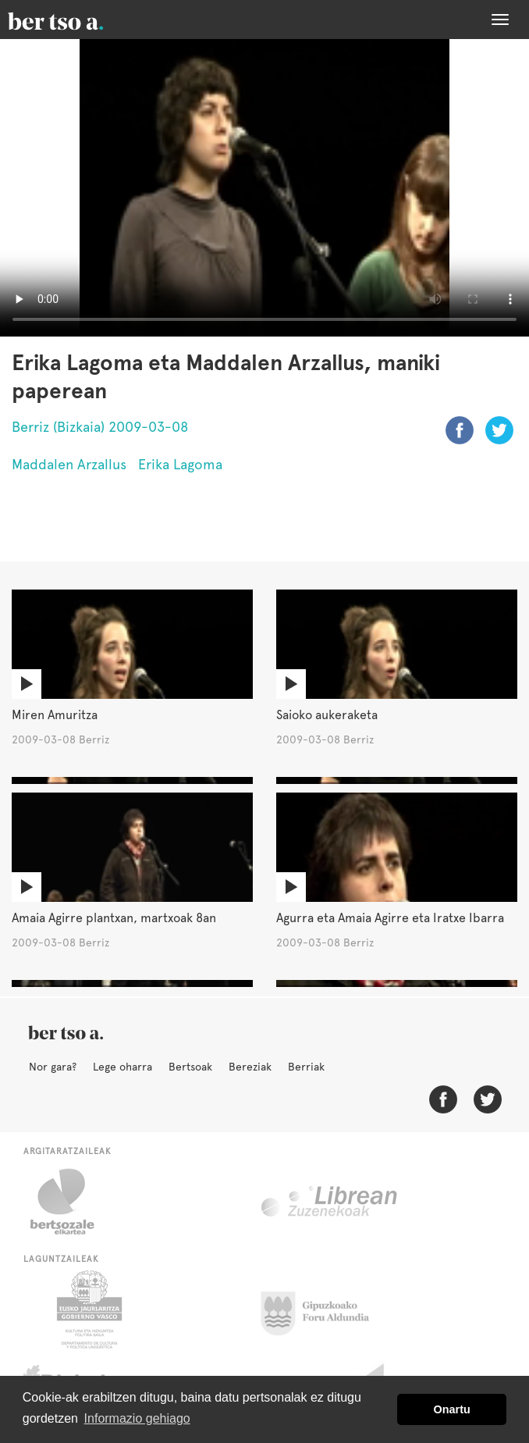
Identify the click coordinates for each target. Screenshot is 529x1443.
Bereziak (250, 1066)
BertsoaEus (78, 19)
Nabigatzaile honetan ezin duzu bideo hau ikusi (264, 188)
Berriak (306, 1066)
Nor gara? (52, 1066)
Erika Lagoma (180, 464)
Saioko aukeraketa (327, 714)
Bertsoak (190, 1066)
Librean (330, 1202)
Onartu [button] (452, 1409)
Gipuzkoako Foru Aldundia (324, 1309)
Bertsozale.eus (72, 1202)
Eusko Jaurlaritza (87, 1309)
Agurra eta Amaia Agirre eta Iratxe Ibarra (390, 917)
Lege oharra (122, 1066)
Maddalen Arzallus (69, 464)
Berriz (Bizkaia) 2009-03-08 (100, 427)
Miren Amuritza (55, 714)
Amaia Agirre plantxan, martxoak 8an (114, 917)
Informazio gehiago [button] (137, 1418)
